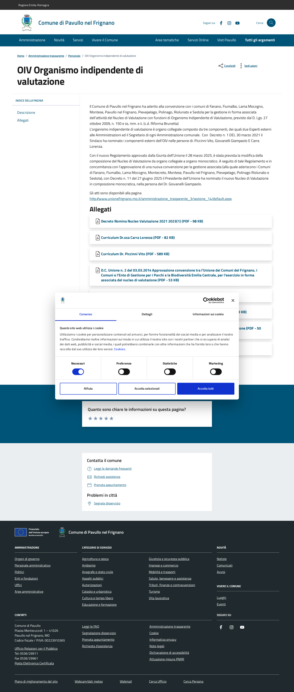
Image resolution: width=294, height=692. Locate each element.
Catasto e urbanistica (96, 591)
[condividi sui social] (226, 66)
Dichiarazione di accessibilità (169, 652)
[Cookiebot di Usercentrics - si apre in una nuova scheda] (206, 300)
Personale (74, 56)
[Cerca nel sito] (271, 22)
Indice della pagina (46, 100)
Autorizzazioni (92, 584)
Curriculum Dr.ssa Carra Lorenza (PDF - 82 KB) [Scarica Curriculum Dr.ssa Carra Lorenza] (138, 237)
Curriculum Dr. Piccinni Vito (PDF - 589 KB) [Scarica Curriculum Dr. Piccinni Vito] (135, 254)
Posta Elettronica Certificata (34, 663)
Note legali (156, 646)
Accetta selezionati (147, 388)
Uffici (18, 584)
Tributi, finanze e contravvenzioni (172, 584)
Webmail (126, 681)
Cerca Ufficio (157, 681)
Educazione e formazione (99, 604)
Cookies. (120, 349)
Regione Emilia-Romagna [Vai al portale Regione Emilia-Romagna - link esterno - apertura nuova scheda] (33, 5)
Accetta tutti (206, 388)
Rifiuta (88, 388)
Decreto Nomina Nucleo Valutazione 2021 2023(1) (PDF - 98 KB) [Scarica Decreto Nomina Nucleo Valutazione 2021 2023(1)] (152, 221)
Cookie (154, 633)
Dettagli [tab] (147, 314)
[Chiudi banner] (233, 300)
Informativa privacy (162, 639)
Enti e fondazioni (26, 578)
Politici (19, 571)
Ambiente (89, 565)
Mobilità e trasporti (162, 571)
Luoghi (221, 597)
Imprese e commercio (163, 565)
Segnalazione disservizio (99, 633)
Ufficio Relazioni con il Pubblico (36, 648)
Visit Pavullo (226, 40)
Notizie (222, 558)
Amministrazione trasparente (46, 56)
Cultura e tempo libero (97, 598)
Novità (59, 40)
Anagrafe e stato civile (97, 571)
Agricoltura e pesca (95, 558)
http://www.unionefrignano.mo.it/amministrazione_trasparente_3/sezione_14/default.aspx (161, 198)
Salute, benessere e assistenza (170, 578)
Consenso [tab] (85, 314)
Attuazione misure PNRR (166, 659)
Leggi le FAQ (90, 626)
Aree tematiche (167, 40)
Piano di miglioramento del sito (36, 681)
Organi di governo (27, 558)
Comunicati (225, 565)
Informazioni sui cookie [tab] (208, 314)
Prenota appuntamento (98, 639)
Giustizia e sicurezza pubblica (169, 558)
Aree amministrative (29, 591)
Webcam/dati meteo (89, 681)
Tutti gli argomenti (260, 40)
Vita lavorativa (159, 598)
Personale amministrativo (32, 565)
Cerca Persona (193, 681)
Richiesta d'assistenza (97, 646)
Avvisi (221, 571)
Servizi (78, 40)
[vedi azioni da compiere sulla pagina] (247, 66)
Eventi (221, 604)
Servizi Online (198, 40)
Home (20, 56)
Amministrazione (32, 40)
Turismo (154, 591)
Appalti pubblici (92, 578)
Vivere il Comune (105, 40)
